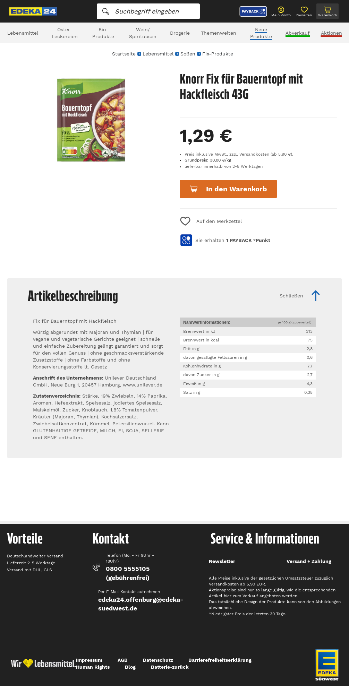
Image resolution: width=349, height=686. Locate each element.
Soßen (187, 54)
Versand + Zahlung (309, 561)
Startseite (124, 54)
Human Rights (93, 667)
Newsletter (222, 561)
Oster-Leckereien (65, 33)
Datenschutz (158, 660)
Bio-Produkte (103, 33)
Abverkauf (298, 33)
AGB (123, 660)
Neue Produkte (261, 33)
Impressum (89, 660)
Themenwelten (218, 33)
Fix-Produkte (217, 54)
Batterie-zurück (170, 667)
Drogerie (180, 33)
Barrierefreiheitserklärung (220, 660)
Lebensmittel (22, 33)
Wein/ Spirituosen (142, 33)
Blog (130, 667)
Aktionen (331, 33)
